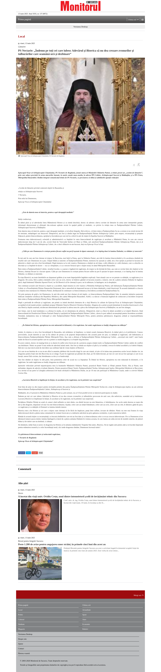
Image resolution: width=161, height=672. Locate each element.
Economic (86, 624)
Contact (21, 649)
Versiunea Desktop (25, 634)
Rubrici (85, 629)
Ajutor (20, 644)
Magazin (21, 629)
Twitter (28, 452)
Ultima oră (86, 605)
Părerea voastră (24, 653)
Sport (84, 615)
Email (40, 452)
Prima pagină (23, 605)
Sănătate (21, 624)
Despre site (22, 639)
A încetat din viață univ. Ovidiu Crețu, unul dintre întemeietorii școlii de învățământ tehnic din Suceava (72, 496)
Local (21, 36)
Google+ (34, 452)
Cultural (21, 619)
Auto (84, 619)
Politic (20, 615)
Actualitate (86, 610)
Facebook (22, 452)
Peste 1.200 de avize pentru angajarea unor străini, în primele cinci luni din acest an (62, 544)
